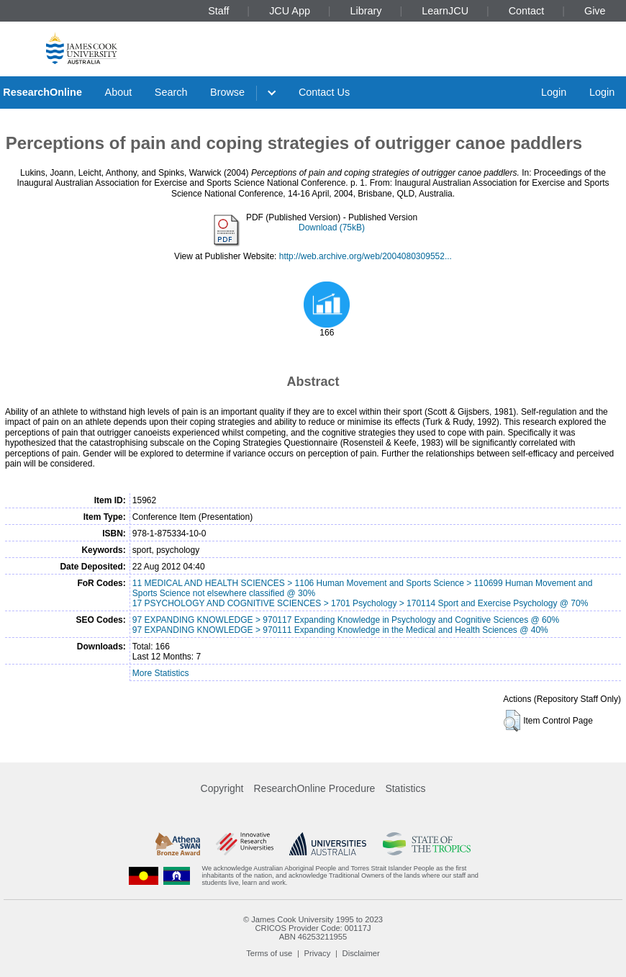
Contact (527, 11)
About (118, 92)
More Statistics (160, 673)
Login (553, 92)
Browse (227, 92)
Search (171, 92)
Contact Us (324, 92)
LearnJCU (445, 11)
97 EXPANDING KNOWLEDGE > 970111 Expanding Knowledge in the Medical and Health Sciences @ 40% (340, 630)
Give (595, 11)
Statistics (405, 788)
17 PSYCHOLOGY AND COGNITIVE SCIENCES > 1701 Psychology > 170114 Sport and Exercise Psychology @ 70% (360, 603)
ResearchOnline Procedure (315, 788)
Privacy (317, 953)
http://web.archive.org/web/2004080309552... (365, 256)
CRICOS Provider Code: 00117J (313, 928)
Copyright (222, 788)
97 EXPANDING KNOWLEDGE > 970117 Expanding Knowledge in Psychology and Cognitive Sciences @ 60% (345, 620)
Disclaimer (361, 953)
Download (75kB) (332, 227)
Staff (218, 11)
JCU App (289, 11)
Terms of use (269, 953)
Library (366, 11)
